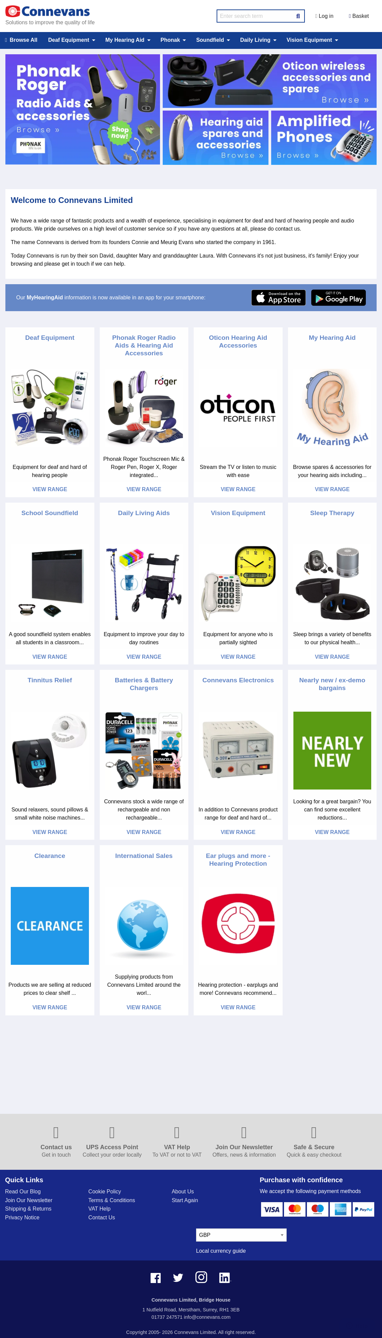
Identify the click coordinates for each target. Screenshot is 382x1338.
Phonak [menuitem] (170, 40)
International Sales (144, 855)
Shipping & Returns (28, 1209)
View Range (49, 489)
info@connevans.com (207, 1317)
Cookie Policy (104, 1191)
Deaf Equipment (49, 337)
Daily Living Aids (144, 512)
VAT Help (99, 1209)
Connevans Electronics (238, 680)
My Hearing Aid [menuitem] (125, 40)
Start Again (185, 1200)
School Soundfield (50, 512)
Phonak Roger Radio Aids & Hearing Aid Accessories (144, 345)
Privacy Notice (22, 1217)
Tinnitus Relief (50, 680)
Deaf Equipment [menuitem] (68, 40)
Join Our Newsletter (29, 1200)
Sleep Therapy (332, 512)
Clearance (49, 855)
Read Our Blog (23, 1191)
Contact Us (101, 1217)
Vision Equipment (238, 512)
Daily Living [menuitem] (255, 40)
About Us (183, 1191)
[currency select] (241, 1235)
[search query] (261, 16)
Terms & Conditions (111, 1200)
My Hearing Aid (332, 337)
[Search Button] (298, 15)
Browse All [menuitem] (21, 40)
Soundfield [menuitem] (210, 40)
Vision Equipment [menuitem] (309, 40)
